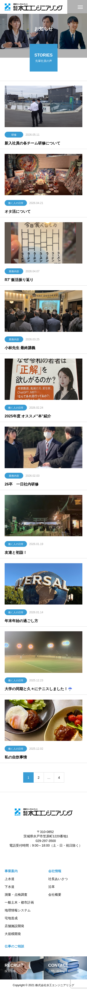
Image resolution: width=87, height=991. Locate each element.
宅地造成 (11, 918)
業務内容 (14, 271)
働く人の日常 (15, 203)
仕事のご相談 (14, 946)
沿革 (51, 887)
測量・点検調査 (16, 894)
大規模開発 (13, 934)
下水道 (9, 887)
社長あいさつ (58, 879)
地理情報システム (18, 910)
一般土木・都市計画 (19, 902)
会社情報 (54, 871)
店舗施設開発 (14, 926)
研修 (13, 135)
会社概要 (54, 894)
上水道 (9, 879)
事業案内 (11, 871)
